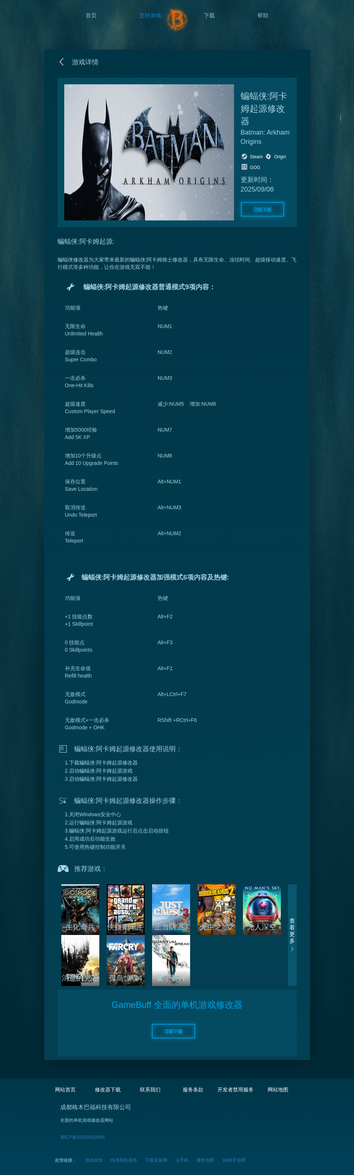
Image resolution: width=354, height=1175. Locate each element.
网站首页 (65, 1090)
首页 (91, 15)
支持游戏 (150, 15)
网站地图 (278, 1090)
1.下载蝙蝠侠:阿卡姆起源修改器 (101, 763)
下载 (209, 15)
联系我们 (150, 1090)
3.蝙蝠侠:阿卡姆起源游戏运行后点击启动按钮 (117, 831)
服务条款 (193, 1090)
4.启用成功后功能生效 (90, 839)
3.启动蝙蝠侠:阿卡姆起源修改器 (101, 779)
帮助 (262, 15)
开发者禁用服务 (235, 1090)
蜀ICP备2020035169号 (83, 1137)
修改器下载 (108, 1090)
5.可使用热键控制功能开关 (95, 847)
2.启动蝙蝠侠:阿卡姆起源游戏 (99, 771)
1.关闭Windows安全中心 (93, 814)
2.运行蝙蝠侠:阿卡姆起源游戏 (99, 822)
